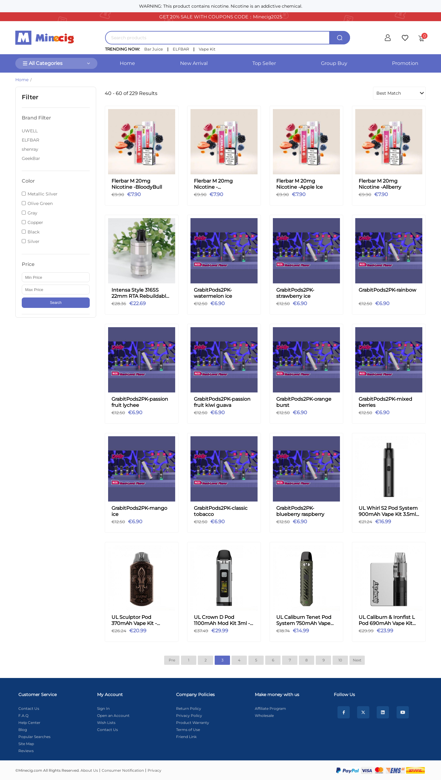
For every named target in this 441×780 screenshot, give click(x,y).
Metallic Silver (43, 194)
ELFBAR (181, 49)
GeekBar (31, 158)
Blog (22, 729)
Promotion (405, 63)
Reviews (26, 750)
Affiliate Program (270, 708)
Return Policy (188, 708)
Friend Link (186, 736)
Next (357, 660)
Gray (32, 213)
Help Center (29, 722)
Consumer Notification (123, 770)
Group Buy (334, 63)
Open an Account (113, 715)
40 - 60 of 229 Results (131, 93)
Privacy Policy (189, 715)
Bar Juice (153, 49)
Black (34, 232)
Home (127, 63)
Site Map (26, 743)
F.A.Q (23, 715)
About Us (89, 770)
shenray (30, 149)
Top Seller (264, 63)
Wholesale (264, 715)
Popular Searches (34, 736)
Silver (34, 241)
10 (340, 660)
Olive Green (40, 203)
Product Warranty (192, 722)
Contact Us (28, 708)
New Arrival (194, 63)
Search (56, 303)
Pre (172, 660)
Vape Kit (207, 49)
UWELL (30, 131)
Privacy (154, 770)
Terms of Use (188, 729)
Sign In (103, 708)
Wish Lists (106, 722)
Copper (35, 222)
